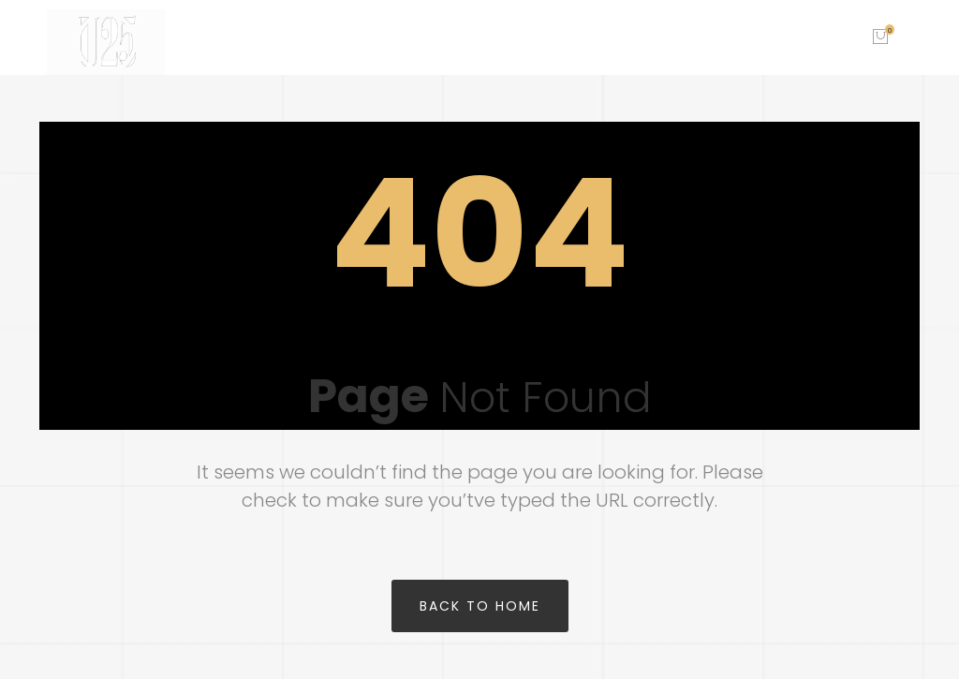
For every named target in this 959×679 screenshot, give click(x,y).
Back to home (480, 606)
